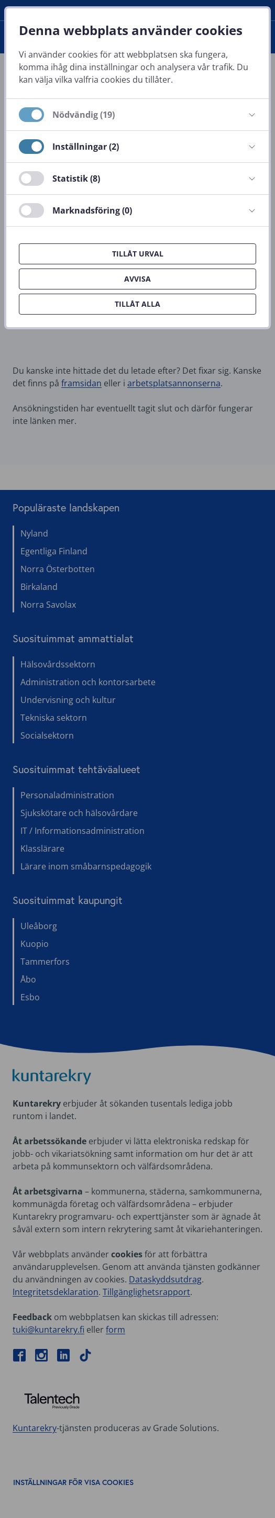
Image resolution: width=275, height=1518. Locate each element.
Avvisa (137, 279)
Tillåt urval (137, 254)
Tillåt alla (137, 304)
